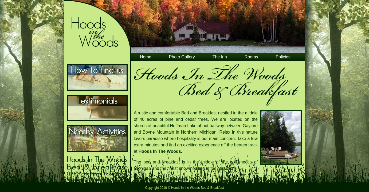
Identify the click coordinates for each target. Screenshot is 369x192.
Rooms (251, 57)
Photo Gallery (182, 57)
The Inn (220, 57)
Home (145, 57)
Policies (283, 57)
